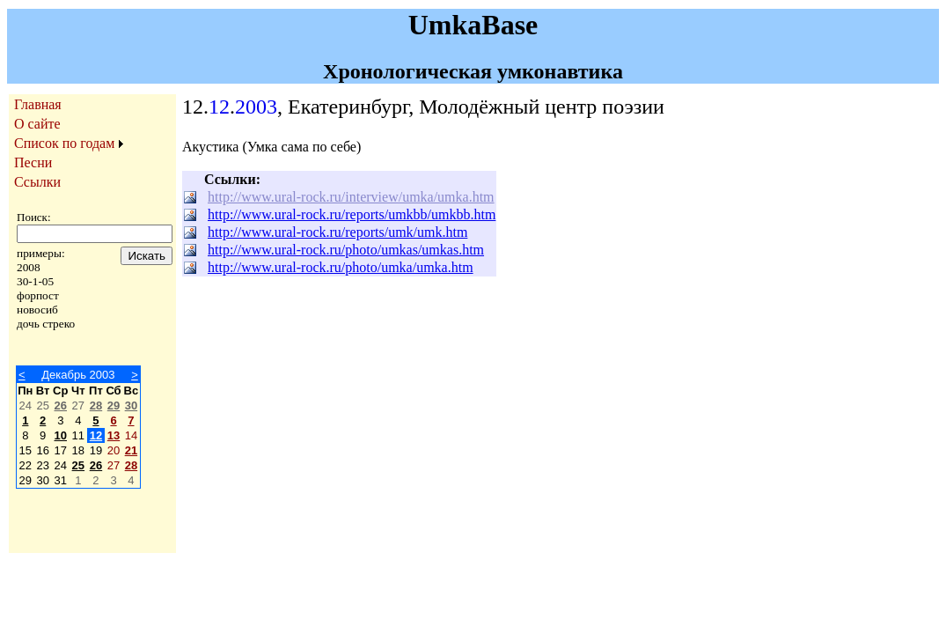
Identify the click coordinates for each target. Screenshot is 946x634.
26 (61, 405)
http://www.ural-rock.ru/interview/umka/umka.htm (351, 196)
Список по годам (64, 143)
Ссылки (37, 181)
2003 (256, 106)
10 (61, 435)
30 (131, 405)
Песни (33, 162)
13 (113, 435)
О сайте (37, 123)
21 (131, 450)
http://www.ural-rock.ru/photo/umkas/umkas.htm (346, 249)
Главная (38, 104)
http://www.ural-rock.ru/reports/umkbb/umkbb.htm (351, 214)
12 (96, 435)
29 (113, 405)
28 (96, 405)
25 (78, 465)
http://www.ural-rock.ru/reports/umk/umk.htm (337, 232)
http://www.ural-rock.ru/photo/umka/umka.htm (340, 267)
